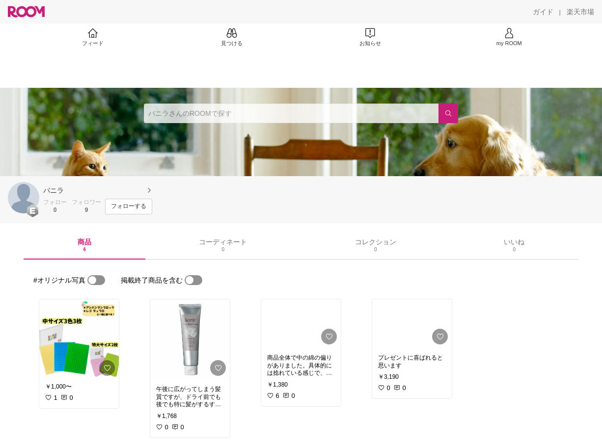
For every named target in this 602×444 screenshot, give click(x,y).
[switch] (96, 280)
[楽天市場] (580, 11)
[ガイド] (543, 11)
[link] (79, 339)
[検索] (448, 113)
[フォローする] (128, 206)
